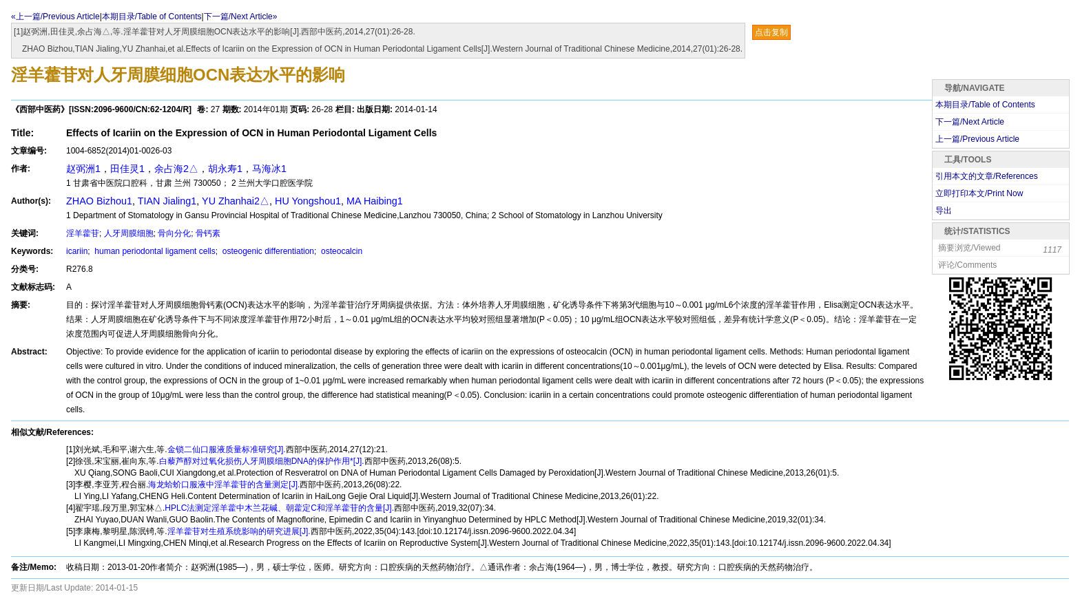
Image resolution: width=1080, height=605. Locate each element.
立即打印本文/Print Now (979, 193)
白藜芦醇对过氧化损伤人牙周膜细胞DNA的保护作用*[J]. (261, 461)
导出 (943, 210)
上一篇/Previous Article (977, 139)
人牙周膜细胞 (129, 233)
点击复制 (771, 32)
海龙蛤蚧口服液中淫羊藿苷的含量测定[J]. (224, 484)
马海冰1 (269, 168)
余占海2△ (176, 168)
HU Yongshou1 (308, 200)
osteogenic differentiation (267, 251)
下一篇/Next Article (969, 122)
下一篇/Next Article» (241, 16)
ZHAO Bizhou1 (99, 200)
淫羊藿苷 (82, 233)
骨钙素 (208, 233)
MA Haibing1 (374, 200)
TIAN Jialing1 (167, 200)
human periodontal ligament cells (154, 251)
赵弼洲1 (83, 168)
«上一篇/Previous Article (55, 16)
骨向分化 (174, 233)
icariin (76, 251)
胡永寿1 (225, 168)
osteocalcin (340, 251)
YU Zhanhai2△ (235, 200)
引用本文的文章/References (986, 176)
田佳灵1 (127, 168)
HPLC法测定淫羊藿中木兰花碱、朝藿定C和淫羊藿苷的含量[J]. (279, 508)
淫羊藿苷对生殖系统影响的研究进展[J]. (239, 531)
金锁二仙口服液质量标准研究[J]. (226, 449)
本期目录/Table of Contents (152, 16)
